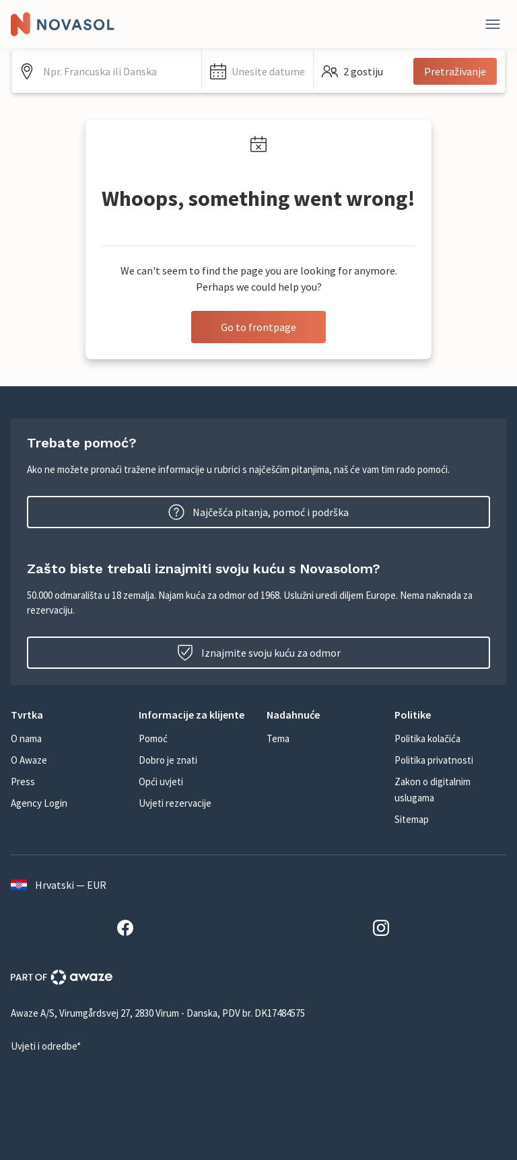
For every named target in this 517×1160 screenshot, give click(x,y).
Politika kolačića (427, 738)
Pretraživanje (455, 71)
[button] (257, 71)
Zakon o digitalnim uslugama (432, 789)
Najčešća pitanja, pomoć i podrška (258, 512)
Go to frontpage (258, 327)
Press (23, 781)
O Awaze (29, 760)
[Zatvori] (492, 24)
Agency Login (39, 803)
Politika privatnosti (433, 760)
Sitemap (411, 819)
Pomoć (153, 738)
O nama (26, 738)
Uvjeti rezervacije (175, 803)
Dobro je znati (168, 760)
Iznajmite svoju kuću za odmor (259, 653)
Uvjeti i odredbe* (46, 1046)
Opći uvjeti (161, 781)
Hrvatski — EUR (58, 885)
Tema (278, 738)
